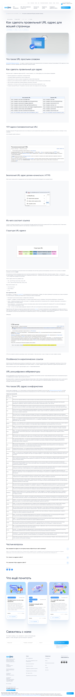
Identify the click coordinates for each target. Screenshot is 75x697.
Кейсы (46, 660)
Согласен (70, 693)
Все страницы (8, 683)
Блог (46, 665)
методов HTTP (20, 294)
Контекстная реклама (30, 663)
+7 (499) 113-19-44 (69, 3)
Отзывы (46, 667)
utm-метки (26, 29)
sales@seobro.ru (65, 657)
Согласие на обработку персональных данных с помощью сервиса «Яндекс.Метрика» (10, 679)
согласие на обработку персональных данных (10, 695)
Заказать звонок (66, 7)
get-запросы (9, 29)
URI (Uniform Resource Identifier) (56, 390)
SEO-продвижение (29, 658)
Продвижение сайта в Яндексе (31, 670)
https (16, 29)
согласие (59, 645)
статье (36, 309)
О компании (47, 658)
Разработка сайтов (29, 666)
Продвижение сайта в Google (31, 675)
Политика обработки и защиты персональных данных (10, 670)
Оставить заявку (61, 642)
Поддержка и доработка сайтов (31, 668)
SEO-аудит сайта (29, 673)
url (20, 29)
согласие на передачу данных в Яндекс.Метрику (30, 695)
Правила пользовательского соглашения (9, 665)
